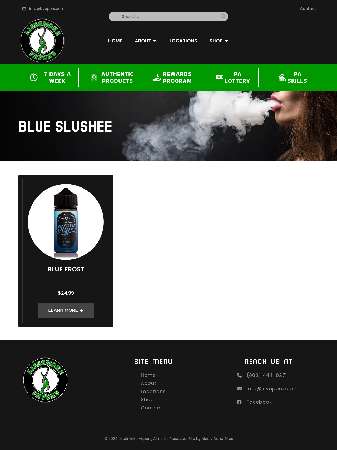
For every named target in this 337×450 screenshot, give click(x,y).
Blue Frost (65, 269)
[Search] (224, 16)
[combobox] (165, 16)
